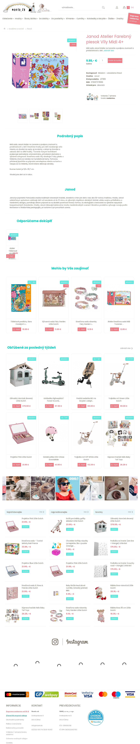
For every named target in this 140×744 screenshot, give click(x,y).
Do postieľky (57, 18)
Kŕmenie (70, 18)
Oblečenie (7, 18)
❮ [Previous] (4, 489)
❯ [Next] (136, 489)
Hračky (18, 18)
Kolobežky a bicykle (96, 18)
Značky (119, 18)
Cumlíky (80, 18)
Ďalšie (111, 18)
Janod (96, 76)
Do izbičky (44, 18)
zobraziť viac (109, 50)
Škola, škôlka (30, 18)
